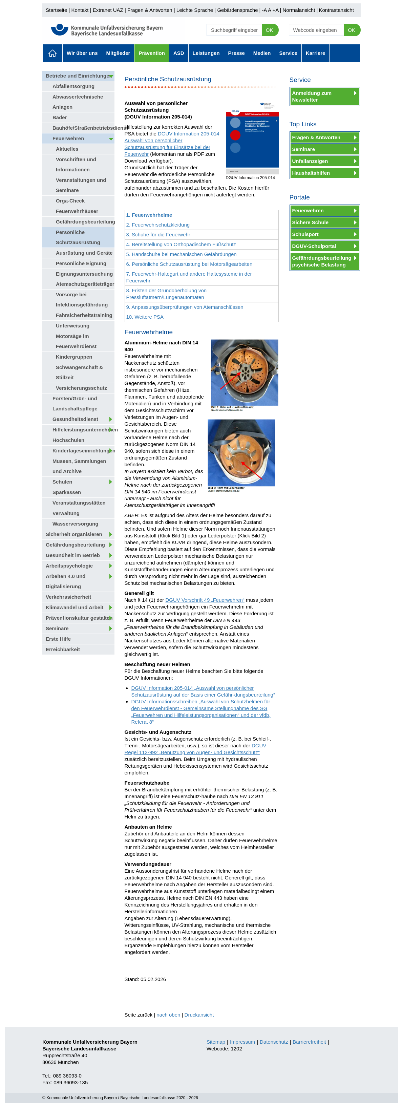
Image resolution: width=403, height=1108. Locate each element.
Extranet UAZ (108, 10)
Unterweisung (72, 325)
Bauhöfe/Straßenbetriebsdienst (83, 128)
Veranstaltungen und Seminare (81, 185)
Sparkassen (66, 492)
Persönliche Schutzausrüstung (78, 237)
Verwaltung (66, 513)
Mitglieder (118, 53)
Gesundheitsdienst (75, 419)
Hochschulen (68, 440)
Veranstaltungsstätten (79, 503)
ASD (178, 53)
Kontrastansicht (336, 10)
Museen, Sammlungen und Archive (79, 466)
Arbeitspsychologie (69, 566)
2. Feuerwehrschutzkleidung (158, 225)
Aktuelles (52, 53)
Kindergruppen (74, 357)
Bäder (59, 117)
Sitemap (216, 1042)
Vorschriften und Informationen (76, 164)
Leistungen (206, 53)
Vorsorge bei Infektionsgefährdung (82, 299)
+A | (276, 10)
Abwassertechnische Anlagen (77, 102)
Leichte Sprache (194, 10)
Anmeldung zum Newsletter (312, 96)
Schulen (62, 482)
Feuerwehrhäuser (77, 211)
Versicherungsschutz (81, 388)
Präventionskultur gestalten (79, 618)
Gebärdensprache (237, 10)
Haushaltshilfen (311, 173)
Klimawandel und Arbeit (74, 607)
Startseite (56, 10)
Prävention (152, 53)
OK (269, 30)
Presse (236, 53)
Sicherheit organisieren (74, 534)
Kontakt (80, 10)
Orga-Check (70, 201)
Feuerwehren (68, 138)
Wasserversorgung (75, 524)
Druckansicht (199, 1015)
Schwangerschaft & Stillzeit (79, 372)
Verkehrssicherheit (68, 597)
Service (288, 53)
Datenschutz (274, 1042)
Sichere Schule (310, 222)
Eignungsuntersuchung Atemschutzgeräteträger (85, 279)
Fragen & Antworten (149, 10)
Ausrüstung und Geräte (84, 253)
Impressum (242, 1042)
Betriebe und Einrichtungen (79, 76)
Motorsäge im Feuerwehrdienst (76, 341)
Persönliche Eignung (81, 263)
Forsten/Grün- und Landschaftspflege (75, 403)
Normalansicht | (300, 10)
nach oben (168, 1015)
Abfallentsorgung (73, 86)
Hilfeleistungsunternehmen (83, 429)
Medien (262, 53)
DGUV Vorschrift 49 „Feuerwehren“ (204, 600)
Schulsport (305, 234)
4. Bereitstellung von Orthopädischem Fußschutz (181, 244)
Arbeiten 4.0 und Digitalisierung (66, 581)
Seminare (57, 628)
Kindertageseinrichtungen (83, 450)
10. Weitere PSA (145, 317)
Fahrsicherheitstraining (84, 315)
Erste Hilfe (58, 639)
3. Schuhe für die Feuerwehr (158, 234)
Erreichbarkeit (63, 649)
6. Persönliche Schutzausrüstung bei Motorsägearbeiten (189, 264)
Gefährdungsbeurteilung (85, 222)
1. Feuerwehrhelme (149, 215)
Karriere (315, 53)
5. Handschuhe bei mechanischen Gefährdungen (181, 254)
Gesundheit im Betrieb (73, 555)
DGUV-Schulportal (314, 246)
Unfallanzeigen (310, 161)
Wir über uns (82, 53)
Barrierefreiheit (309, 1042)
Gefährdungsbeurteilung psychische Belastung (322, 261)
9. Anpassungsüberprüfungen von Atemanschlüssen (184, 307)
